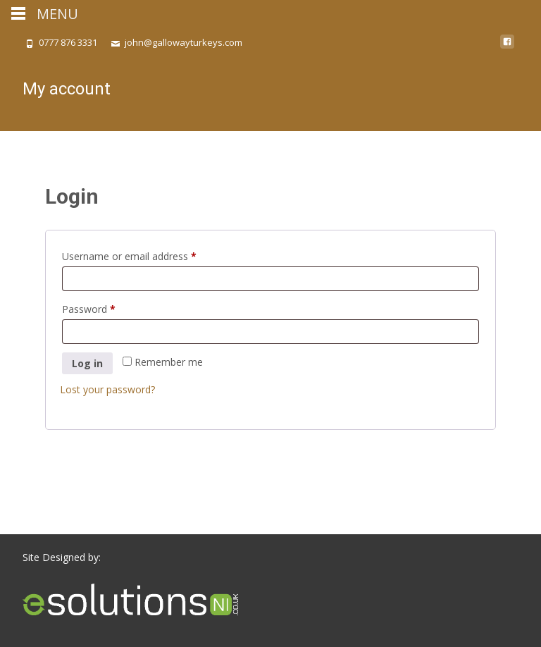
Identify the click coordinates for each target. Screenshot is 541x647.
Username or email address (149, 255)
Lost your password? (107, 389)
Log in (87, 363)
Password (108, 308)
